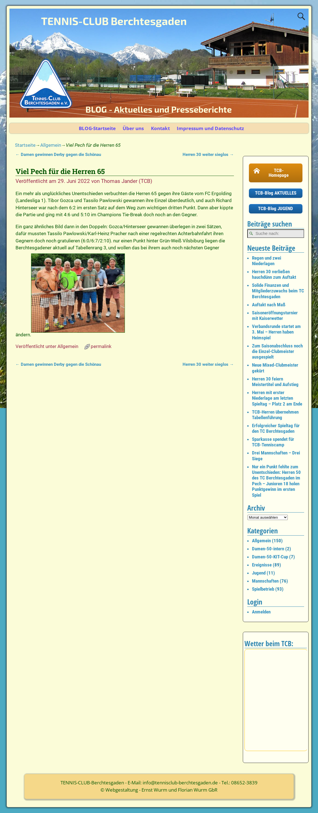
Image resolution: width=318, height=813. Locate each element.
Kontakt (160, 128)
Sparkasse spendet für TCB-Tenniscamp (273, 441)
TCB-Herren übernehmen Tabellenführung (275, 414)
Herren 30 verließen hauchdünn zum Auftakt (274, 274)
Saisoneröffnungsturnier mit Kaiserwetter (275, 315)
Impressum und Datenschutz (210, 128)
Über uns (133, 128)
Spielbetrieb (263, 589)
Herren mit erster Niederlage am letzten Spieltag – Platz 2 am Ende (277, 398)
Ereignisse (262, 565)
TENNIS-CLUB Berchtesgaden (114, 20)
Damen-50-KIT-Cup (270, 557)
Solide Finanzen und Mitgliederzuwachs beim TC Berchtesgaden (278, 290)
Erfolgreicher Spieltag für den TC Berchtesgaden (276, 428)
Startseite (25, 145)
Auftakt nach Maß (269, 304)
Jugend (259, 573)
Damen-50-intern (268, 548)
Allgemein (50, 145)
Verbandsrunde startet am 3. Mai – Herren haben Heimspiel (276, 332)
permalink (101, 346)
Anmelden (261, 612)
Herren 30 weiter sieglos (208, 154)
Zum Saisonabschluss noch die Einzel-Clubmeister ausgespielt (277, 351)
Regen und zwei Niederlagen (266, 260)
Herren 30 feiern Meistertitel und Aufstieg (275, 381)
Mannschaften (265, 581)
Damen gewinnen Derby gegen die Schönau (58, 154)
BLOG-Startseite (97, 128)
